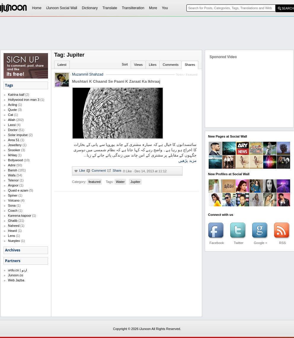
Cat (10, 115)
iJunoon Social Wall (61, 8)
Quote (12, 109)
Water (120, 182)
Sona (12, 205)
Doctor (12, 130)
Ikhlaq (12, 155)
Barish (12, 170)
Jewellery (15, 145)
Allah (11, 120)
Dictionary (90, 8)
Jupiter (135, 182)
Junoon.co (15, 275)
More (153, 8)
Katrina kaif (16, 94)
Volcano (14, 200)
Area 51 (14, 140)
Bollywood (15, 160)
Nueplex (14, 241)
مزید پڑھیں (187, 160)
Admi (11, 165)
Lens (11, 235)
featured (94, 182)
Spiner (12, 195)
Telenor (13, 180)
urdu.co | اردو (17, 270)
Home (36, 8)
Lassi (12, 125)
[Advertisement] (127, 61)
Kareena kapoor (19, 215)
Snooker (14, 150)
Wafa (11, 175)
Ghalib (12, 220)
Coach (12, 210)
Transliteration (133, 8)
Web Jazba (16, 280)
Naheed (14, 225)
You (165, 8)
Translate (110, 8)
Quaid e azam (18, 190)
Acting (12, 104)
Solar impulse (18, 135)
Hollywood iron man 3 (23, 99)
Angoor (13, 185)
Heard (12, 230)
